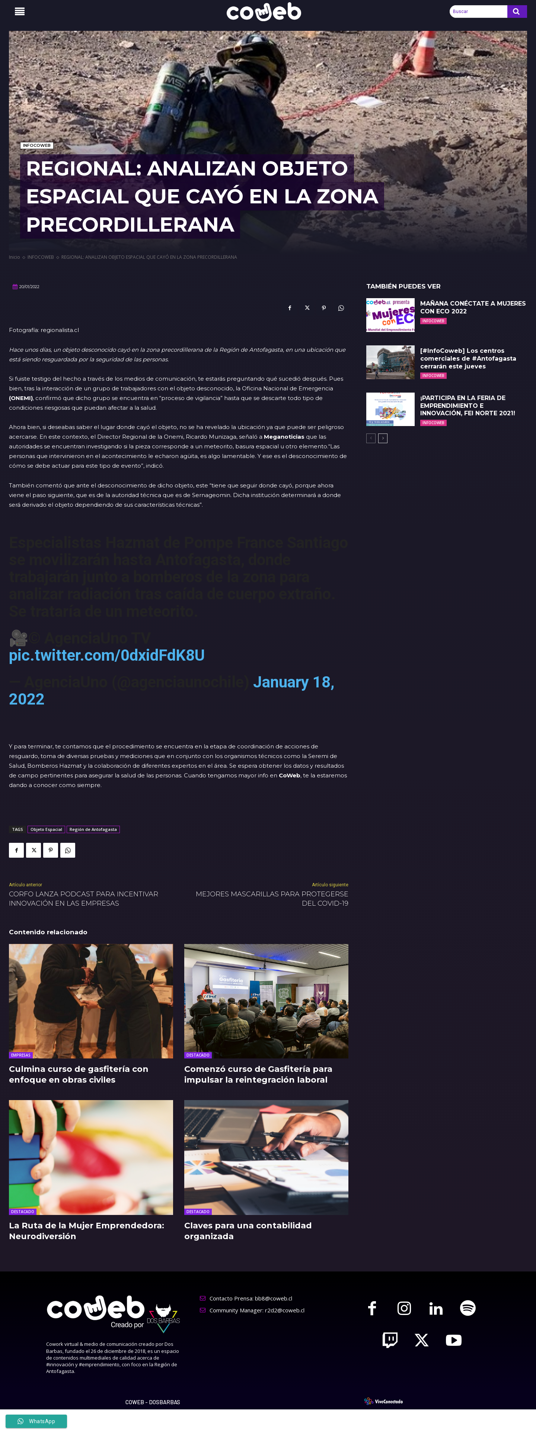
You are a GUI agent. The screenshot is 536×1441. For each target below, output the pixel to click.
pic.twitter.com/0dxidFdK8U (107, 655)
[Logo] (268, 11)
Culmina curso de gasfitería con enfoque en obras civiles (79, 1074)
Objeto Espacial (46, 829)
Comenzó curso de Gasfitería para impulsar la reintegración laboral (258, 1074)
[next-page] (382, 438)
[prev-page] (371, 438)
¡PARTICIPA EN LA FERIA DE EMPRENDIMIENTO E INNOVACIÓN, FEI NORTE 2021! (467, 405)
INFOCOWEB (37, 145)
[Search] (517, 11)
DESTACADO (198, 1055)
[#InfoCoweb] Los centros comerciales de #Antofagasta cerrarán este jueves (468, 358)
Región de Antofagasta (93, 829)
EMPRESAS (21, 1055)
